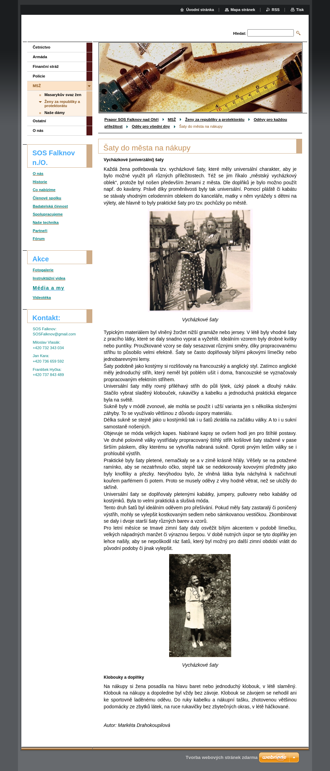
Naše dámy (54, 113)
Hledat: (239, 33)
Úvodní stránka (200, 10)
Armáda (40, 57)
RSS (276, 10)
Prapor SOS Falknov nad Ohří (131, 119)
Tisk (300, 10)
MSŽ (172, 119)
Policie (39, 76)
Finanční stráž (46, 66)
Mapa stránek (242, 10)
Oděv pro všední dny (151, 126)
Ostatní (39, 121)
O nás (38, 130)
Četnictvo (41, 47)
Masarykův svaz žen (62, 95)
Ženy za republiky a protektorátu (214, 119)
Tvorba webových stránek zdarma (222, 757)
